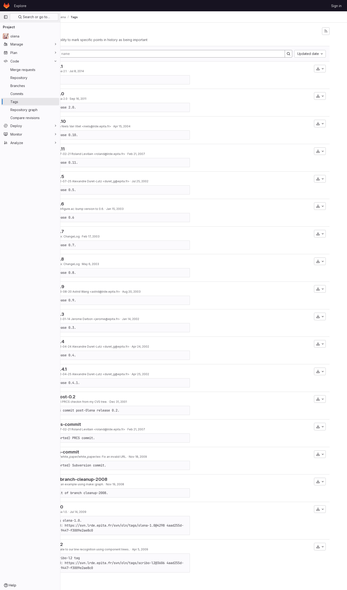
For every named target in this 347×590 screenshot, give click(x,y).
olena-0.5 (85, 176)
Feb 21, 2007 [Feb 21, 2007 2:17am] (167, 154)
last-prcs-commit (93, 424)
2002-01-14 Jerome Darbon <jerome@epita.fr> (118, 319)
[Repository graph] (30, 109)
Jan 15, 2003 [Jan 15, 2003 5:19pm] (146, 209)
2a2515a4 (76, 264)
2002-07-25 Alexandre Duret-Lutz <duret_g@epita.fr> (122, 181)
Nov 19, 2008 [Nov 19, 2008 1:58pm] (146, 484)
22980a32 (76, 401)
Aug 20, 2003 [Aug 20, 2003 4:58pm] (162, 291)
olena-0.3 (85, 314)
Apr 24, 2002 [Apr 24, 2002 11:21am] (171, 346)
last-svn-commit (92, 452)
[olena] (30, 36)
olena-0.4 (85, 341)
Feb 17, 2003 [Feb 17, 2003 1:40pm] (121, 236)
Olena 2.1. (91, 71)
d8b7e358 (76, 126)
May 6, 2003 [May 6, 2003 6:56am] (121, 264)
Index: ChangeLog (98, 236)
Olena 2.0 (91, 98)
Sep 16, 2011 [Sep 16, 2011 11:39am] (108, 98)
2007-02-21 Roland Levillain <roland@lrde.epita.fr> (120, 154)
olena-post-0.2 (90, 396)
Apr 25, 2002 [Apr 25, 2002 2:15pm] (171, 374)
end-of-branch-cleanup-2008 (106, 479)
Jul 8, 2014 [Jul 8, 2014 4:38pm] (107, 71)
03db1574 (76, 291)
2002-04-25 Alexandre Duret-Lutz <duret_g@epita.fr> (122, 374)
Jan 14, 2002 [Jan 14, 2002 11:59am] (161, 319)
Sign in (336, 6)
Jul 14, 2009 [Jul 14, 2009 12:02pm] (109, 512)
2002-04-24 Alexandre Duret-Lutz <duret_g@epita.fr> (122, 346)
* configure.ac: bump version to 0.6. (110, 209)
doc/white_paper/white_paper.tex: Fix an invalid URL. (121, 456)
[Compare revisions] (30, 117)
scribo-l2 (84, 544)
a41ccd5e (76, 549)
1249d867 (76, 512)
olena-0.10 (86, 121)
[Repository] (30, 77)
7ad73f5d (76, 209)
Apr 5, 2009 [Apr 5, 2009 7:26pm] (171, 549)
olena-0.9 (85, 286)
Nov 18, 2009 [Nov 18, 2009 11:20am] (169, 456)
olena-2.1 (84, 66)
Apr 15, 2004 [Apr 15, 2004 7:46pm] (152, 126)
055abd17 (76, 236)
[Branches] (30, 85)
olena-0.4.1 (86, 369)
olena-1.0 (84, 507)
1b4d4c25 (76, 374)
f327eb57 (76, 484)
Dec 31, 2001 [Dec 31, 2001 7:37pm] (149, 401)
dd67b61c (76, 98)
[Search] (300, 54)
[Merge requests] (30, 69)
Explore (20, 6)
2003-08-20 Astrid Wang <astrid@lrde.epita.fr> (118, 291)
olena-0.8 (85, 259)
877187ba (76, 71)
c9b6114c (76, 456)
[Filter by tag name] (183, 54)
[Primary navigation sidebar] (5, 17)
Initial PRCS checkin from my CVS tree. (111, 401)
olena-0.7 (85, 231)
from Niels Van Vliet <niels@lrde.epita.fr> (113, 126)
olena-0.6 (85, 204)
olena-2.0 (85, 93)
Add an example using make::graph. (110, 484)
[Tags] (30, 101)
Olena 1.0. (92, 512)
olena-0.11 (85, 149)
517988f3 (76, 181)
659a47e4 (76, 346)
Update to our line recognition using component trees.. (123, 549)
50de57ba (76, 319)
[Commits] (30, 93)
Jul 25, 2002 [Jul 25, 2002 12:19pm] (171, 181)
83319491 (76, 154)
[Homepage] (6, 5)
